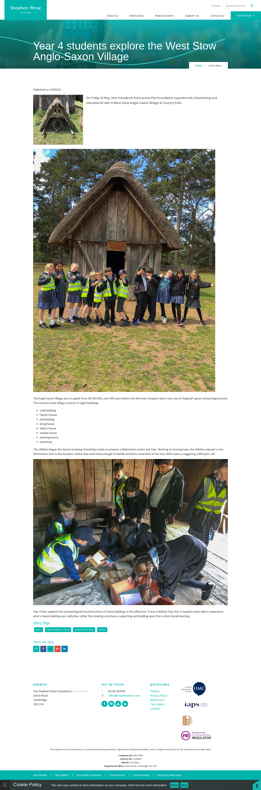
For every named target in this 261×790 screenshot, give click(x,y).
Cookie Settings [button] (141, 775)
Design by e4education (169, 775)
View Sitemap (40, 775)
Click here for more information (147, 785)
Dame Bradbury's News (58, 629)
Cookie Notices (117, 775)
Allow (174, 785)
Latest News (215, 65)
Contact (155, 708)
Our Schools (246, 15)
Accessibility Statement (89, 775)
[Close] (5, 785)
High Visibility (62, 775)
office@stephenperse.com (120, 695)
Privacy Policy (158, 695)
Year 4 (39, 629)
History (102, 629)
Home (198, 65)
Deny (184, 785)
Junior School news (84, 629)
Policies (155, 691)
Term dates (157, 704)
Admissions (157, 700)
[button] (257, 784)
